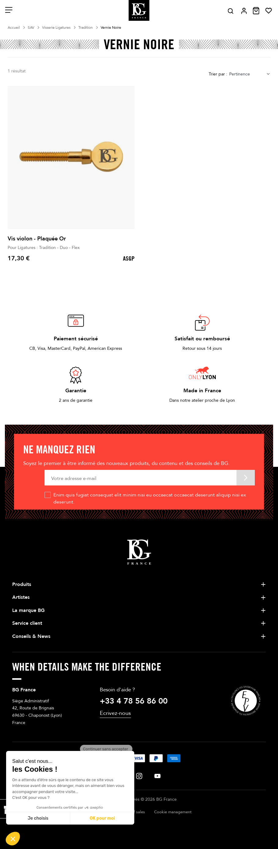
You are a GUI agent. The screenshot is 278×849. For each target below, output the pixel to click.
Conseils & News (31, 636)
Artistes (21, 597)
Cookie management (173, 812)
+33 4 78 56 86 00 (134, 701)
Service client (27, 623)
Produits (21, 584)
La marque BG (28, 610)
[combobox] (249, 74)
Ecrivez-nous (115, 713)
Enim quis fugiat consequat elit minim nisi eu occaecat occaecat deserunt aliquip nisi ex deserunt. (149, 498)
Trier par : (218, 74)
